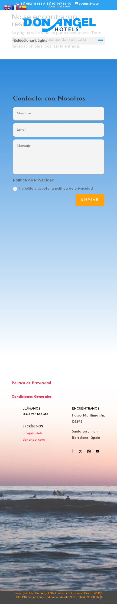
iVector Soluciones (70, 593)
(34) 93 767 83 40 (58, 3)
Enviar (90, 200)
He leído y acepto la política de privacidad (53, 189)
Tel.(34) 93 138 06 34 (90, 597)
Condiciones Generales (32, 397)
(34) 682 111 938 (31, 3)
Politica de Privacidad (31, 383)
